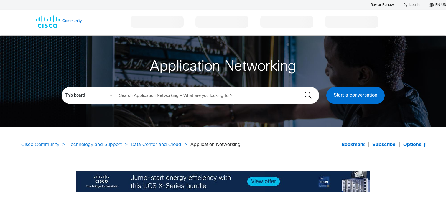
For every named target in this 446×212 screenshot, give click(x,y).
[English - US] (437, 5)
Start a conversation (355, 95)
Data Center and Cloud (156, 145)
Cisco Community (40, 145)
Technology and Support (95, 145)
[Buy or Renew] (382, 4)
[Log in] (411, 5)
